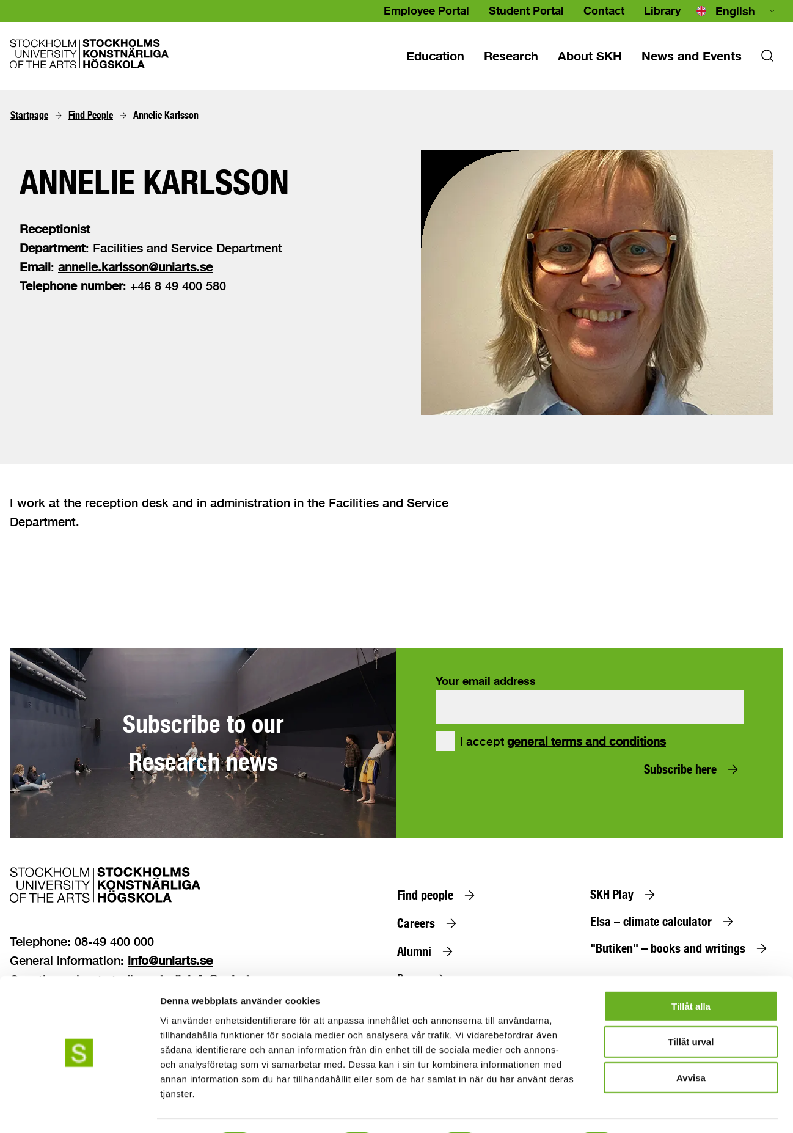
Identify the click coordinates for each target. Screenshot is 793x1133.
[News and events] (691, 56)
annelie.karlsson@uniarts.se (135, 267)
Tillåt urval (691, 1008)
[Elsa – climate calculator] (664, 921)
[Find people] (438, 895)
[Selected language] (736, 11)
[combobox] (736, 11)
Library (662, 10)
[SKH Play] (625, 894)
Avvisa (691, 1044)
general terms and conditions (586, 741)
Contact (603, 10)
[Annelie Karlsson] (166, 115)
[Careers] (429, 923)
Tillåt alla (691, 972)
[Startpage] (29, 115)
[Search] (767, 59)
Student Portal (526, 10)
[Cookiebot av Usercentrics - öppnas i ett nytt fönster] (79, 1109)
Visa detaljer (664, 1109)
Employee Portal (426, 10)
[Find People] (91, 115)
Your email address (486, 681)
